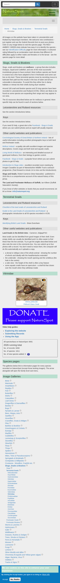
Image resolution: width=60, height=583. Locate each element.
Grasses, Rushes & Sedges (16, 535)
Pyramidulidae (12, 483)
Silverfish (8, 443)
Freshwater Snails (12, 520)
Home (6, 29)
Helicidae (11, 479)
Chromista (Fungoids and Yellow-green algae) (23, 555)
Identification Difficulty (17, 50)
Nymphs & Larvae (12, 411)
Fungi (7, 547)
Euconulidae (12, 490)
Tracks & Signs (11, 562)
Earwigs (8, 431)
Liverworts (9, 545)
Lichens (8, 550)
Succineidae (12, 518)
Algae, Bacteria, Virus (13, 557)
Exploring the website (15, 331)
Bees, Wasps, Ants (12, 413)
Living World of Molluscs (12, 153)
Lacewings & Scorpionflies (15, 438)
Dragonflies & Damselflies (15, 403)
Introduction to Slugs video (13, 165)
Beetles (8, 406)
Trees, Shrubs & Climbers (15, 537)
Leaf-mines (9, 401)
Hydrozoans (10, 527)
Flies (7, 423)
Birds (7, 381)
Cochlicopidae (12, 515)
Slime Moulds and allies (14, 552)
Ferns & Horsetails (12, 540)
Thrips (7, 448)
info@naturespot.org (21, 191)
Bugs (7, 408)
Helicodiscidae (12, 473)
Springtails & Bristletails (14, 458)
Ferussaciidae (12, 511)
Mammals (9, 383)
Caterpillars (9, 398)
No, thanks (15, 581)
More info (46, 576)
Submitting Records (14, 334)
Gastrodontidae (13, 477)
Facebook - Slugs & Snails (42, 125)
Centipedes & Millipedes (14, 461)
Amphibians (9, 386)
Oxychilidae (11, 475)
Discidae (10, 485)
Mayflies (8, 433)
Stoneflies (9, 441)
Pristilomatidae (13, 496)
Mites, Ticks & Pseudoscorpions (17, 456)
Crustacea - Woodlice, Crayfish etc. (19, 463)
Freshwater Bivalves (13, 522)
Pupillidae (11, 498)
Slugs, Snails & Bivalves (21, 29)
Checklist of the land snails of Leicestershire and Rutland (25, 207)
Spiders (8, 451)
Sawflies (8, 416)
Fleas (7, 446)
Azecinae (11, 509)
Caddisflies (9, 436)
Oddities (8, 560)
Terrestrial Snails (40, 29)
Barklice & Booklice (12, 426)
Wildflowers (9, 532)
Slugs (8, 468)
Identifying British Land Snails (14, 223)
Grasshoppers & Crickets (15, 428)
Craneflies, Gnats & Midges (16, 421)
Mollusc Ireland (8, 146)
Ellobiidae (11, 505)
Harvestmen (10, 453)
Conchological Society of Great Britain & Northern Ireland (25, 138)
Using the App (12, 336)
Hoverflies (9, 418)
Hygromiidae (12, 481)
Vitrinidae (11, 494)
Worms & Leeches (12, 525)
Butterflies (9, 393)
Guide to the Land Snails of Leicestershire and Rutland (24, 211)
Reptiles (8, 388)
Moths (7, 396)
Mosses (8, 542)
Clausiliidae (11, 513)
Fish (6, 391)
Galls (7, 530)
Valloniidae (11, 492)
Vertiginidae (12, 503)
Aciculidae (11, 500)
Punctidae (11, 488)
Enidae (10, 507)
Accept (5, 581)
